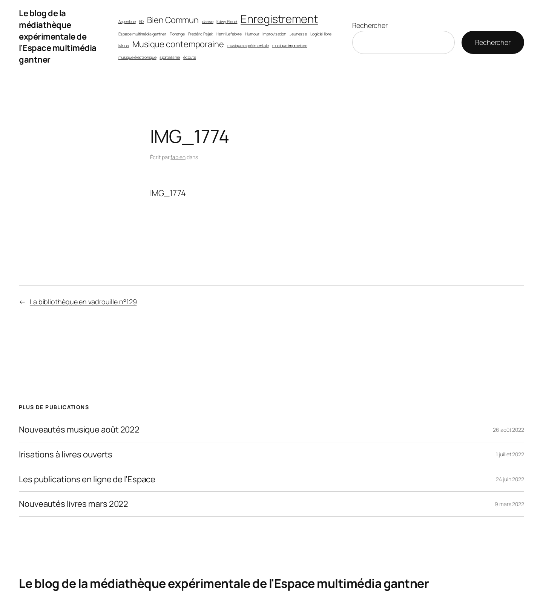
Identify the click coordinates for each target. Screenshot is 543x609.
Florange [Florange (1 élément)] (177, 34)
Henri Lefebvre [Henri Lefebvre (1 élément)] (229, 34)
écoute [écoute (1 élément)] (189, 57)
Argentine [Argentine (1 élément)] (127, 21)
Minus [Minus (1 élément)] (123, 45)
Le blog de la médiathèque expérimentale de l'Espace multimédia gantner (58, 36)
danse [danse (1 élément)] (207, 21)
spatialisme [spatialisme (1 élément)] (170, 57)
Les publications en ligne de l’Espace (87, 479)
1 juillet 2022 (510, 454)
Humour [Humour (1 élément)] (252, 34)
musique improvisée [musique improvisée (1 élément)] (289, 45)
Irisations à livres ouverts (65, 454)
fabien (177, 157)
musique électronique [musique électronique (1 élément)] (137, 57)
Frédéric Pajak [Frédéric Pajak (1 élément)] (200, 34)
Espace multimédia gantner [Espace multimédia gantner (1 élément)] (142, 34)
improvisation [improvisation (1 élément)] (274, 34)
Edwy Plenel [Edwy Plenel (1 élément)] (226, 21)
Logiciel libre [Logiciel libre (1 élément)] (320, 34)
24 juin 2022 (510, 479)
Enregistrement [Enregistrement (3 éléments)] (279, 18)
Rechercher (370, 25)
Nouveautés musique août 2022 (79, 429)
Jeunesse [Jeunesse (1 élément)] (298, 34)
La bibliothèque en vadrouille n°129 (83, 301)
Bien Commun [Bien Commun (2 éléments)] (173, 20)
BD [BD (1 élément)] (141, 21)
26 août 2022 (508, 429)
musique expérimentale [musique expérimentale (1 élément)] (248, 45)
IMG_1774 (168, 193)
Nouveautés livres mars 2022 (73, 504)
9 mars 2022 (509, 504)
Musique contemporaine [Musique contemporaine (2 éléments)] (178, 44)
